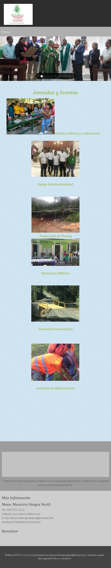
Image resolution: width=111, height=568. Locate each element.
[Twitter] (10, 538)
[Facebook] (5, 538)
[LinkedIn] (16, 538)
